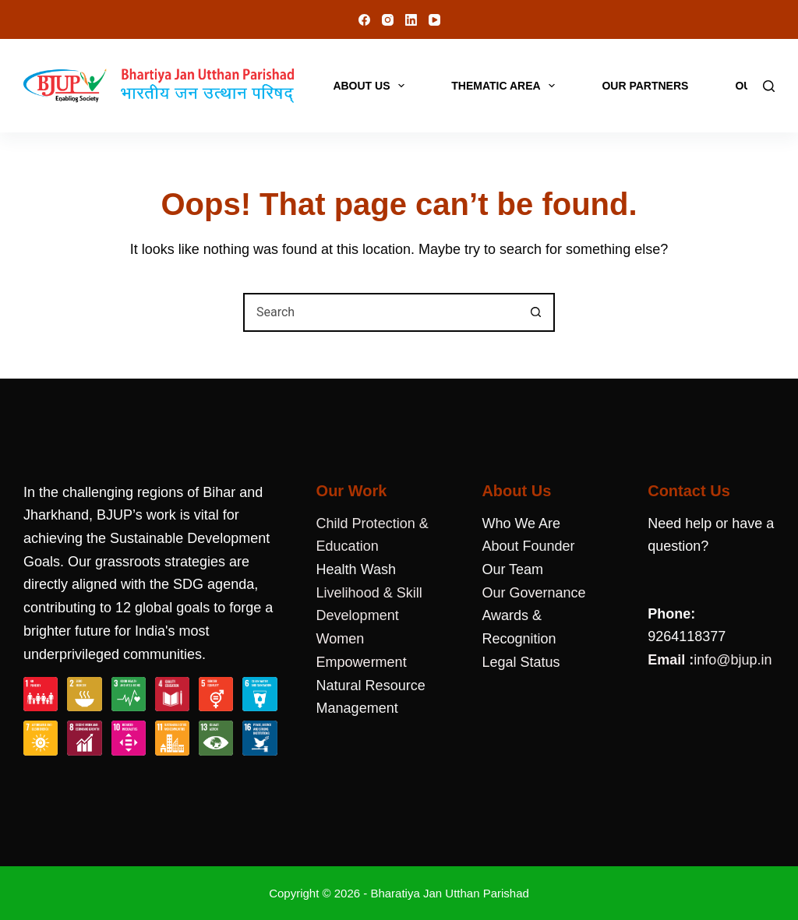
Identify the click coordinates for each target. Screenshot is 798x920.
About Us (372, 85)
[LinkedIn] (411, 20)
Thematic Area (506, 85)
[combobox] (381, 312)
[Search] (769, 86)
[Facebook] (364, 20)
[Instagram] (388, 20)
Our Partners (645, 85)
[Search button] (535, 312)
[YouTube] (434, 20)
